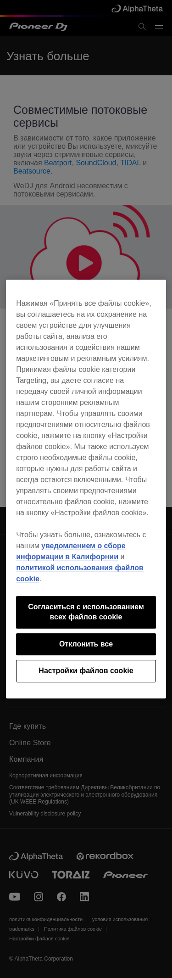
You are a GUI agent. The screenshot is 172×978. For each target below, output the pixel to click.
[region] (86, 489)
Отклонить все (86, 644)
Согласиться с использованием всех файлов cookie (86, 612)
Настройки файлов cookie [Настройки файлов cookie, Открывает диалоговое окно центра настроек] (86, 670)
